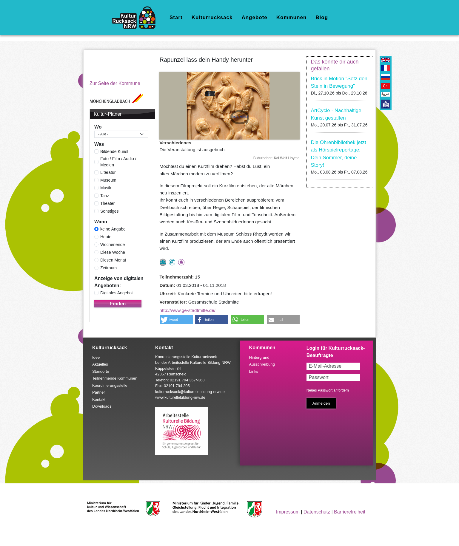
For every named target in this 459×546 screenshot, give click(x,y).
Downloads (101, 406)
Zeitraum (108, 267)
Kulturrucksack (212, 17)
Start (176, 17)
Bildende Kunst (114, 151)
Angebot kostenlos (172, 262)
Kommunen (291, 17)
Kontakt (98, 399)
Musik (105, 187)
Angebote (254, 17)
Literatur (107, 172)
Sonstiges (109, 211)
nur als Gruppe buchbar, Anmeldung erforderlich (163, 262)
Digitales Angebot (116, 292)
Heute (105, 236)
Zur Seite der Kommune (115, 83)
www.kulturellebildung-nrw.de (180, 397)
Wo (98, 126)
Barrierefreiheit (349, 511)
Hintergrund (259, 357)
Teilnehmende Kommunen (114, 378)
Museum (108, 180)
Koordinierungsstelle (109, 385)
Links (253, 371)
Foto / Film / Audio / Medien (118, 161)
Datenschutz (317, 511)
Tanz (104, 195)
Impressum (288, 511)
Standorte (100, 371)
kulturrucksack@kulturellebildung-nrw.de (190, 391)
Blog (321, 17)
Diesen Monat (113, 260)
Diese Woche (112, 252)
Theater (107, 203)
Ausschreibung (262, 364)
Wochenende (112, 244)
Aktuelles (100, 364)
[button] (176, 319)
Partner (98, 392)
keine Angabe (113, 229)
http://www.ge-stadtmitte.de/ (187, 310)
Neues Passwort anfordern (327, 390)
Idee (96, 357)
